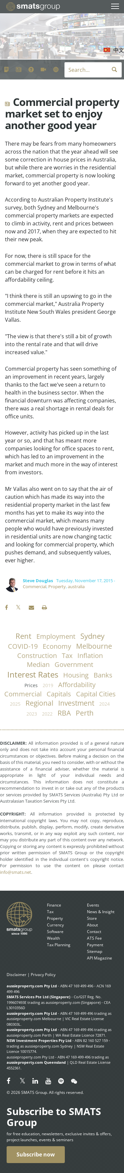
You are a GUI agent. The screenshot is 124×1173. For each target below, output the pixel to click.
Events (93, 905)
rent (23, 636)
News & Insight (100, 912)
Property (57, 586)
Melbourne (94, 646)
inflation (90, 655)
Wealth (53, 938)
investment (76, 703)
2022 (47, 714)
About (92, 925)
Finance (54, 905)
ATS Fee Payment (95, 941)
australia (76, 586)
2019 (48, 685)
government (74, 664)
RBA (64, 713)
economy (57, 646)
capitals (59, 693)
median (38, 664)
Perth (85, 713)
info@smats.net (15, 872)
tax (67, 655)
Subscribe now (36, 1154)
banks (103, 675)
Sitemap (94, 951)
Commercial (34, 586)
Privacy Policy (43, 974)
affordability (77, 684)
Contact (94, 931)
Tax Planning (58, 945)
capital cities (96, 693)
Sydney (92, 636)
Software (55, 931)
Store (92, 918)
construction (37, 655)
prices (31, 685)
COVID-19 (23, 646)
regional (39, 703)
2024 (104, 704)
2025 (15, 704)
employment (55, 636)
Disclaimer (16, 974)
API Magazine (99, 958)
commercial (23, 693)
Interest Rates (32, 674)
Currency (55, 925)
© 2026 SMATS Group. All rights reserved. (45, 1092)
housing (76, 675)
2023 (31, 714)
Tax (50, 912)
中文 (118, 50)
